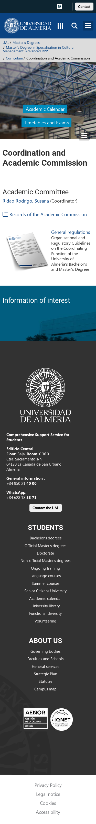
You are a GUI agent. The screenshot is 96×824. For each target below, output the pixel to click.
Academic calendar (45, 598)
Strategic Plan (45, 673)
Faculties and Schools (45, 658)
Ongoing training (45, 568)
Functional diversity (45, 613)
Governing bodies (45, 651)
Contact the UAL (46, 507)
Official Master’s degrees (45, 545)
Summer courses (45, 583)
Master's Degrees (26, 42)
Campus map (45, 688)
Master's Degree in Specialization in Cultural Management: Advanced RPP (38, 49)
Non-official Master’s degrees (45, 560)
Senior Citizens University (45, 590)
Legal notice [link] (48, 794)
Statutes (45, 681)
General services (45, 666)
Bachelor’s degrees (45, 537)
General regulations (70, 232)
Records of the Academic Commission (45, 214)
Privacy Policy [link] (48, 785)
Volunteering (45, 621)
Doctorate (45, 553)
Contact (84, 6)
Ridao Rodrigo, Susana (26, 200)
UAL (6, 42)
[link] (84, 6)
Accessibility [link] (48, 812)
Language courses (45, 575)
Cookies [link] (48, 803)
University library (45, 605)
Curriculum (14, 58)
